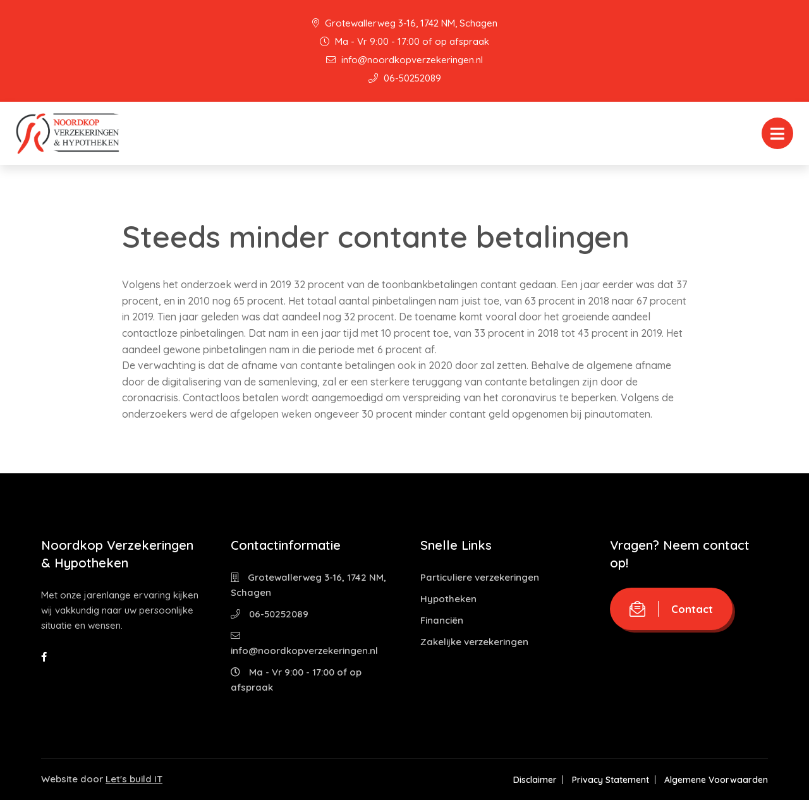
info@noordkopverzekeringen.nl (404, 60)
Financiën (441, 620)
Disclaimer (535, 779)
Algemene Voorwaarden (716, 779)
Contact (671, 609)
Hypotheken (448, 599)
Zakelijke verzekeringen (474, 642)
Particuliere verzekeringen (479, 577)
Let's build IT (134, 779)
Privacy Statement (610, 779)
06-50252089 (404, 78)
